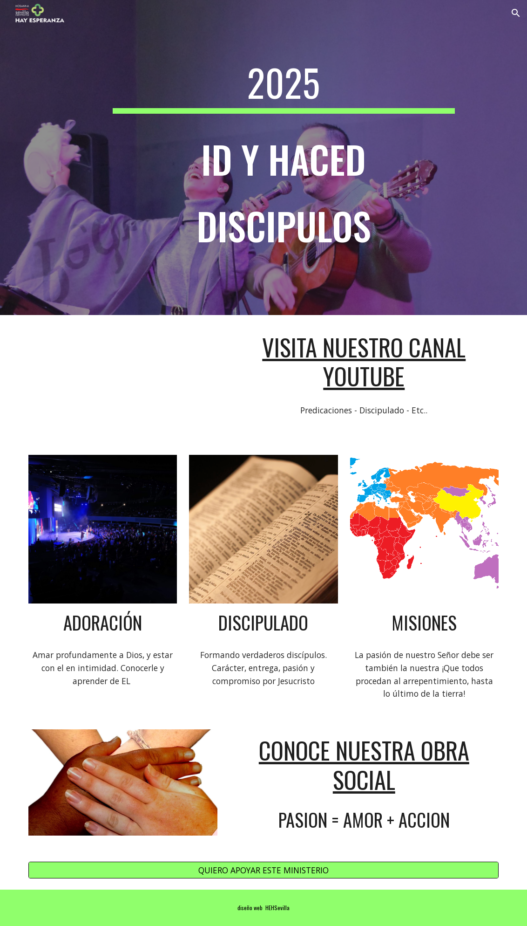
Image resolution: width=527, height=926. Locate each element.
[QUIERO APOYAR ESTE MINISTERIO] (263, 870)
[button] (516, 13)
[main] (284, 157)
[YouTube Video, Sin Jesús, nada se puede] (122, 379)
